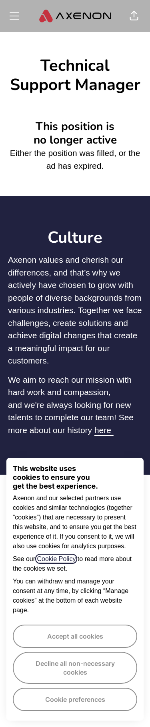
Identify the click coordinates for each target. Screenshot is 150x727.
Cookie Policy (56, 558)
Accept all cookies (75, 636)
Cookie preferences (75, 699)
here (104, 430)
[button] (134, 16)
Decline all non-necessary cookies (75, 667)
